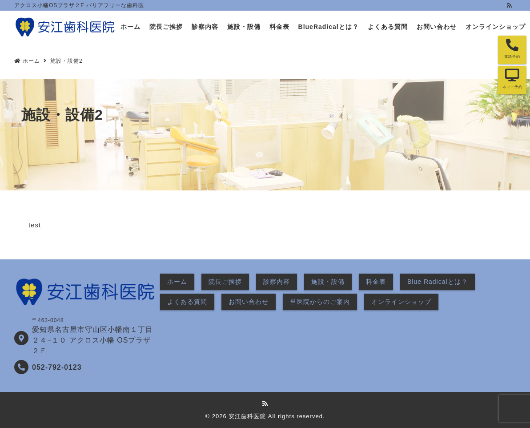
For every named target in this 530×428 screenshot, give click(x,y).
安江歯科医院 (247, 416)
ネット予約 (512, 87)
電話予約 (512, 57)
